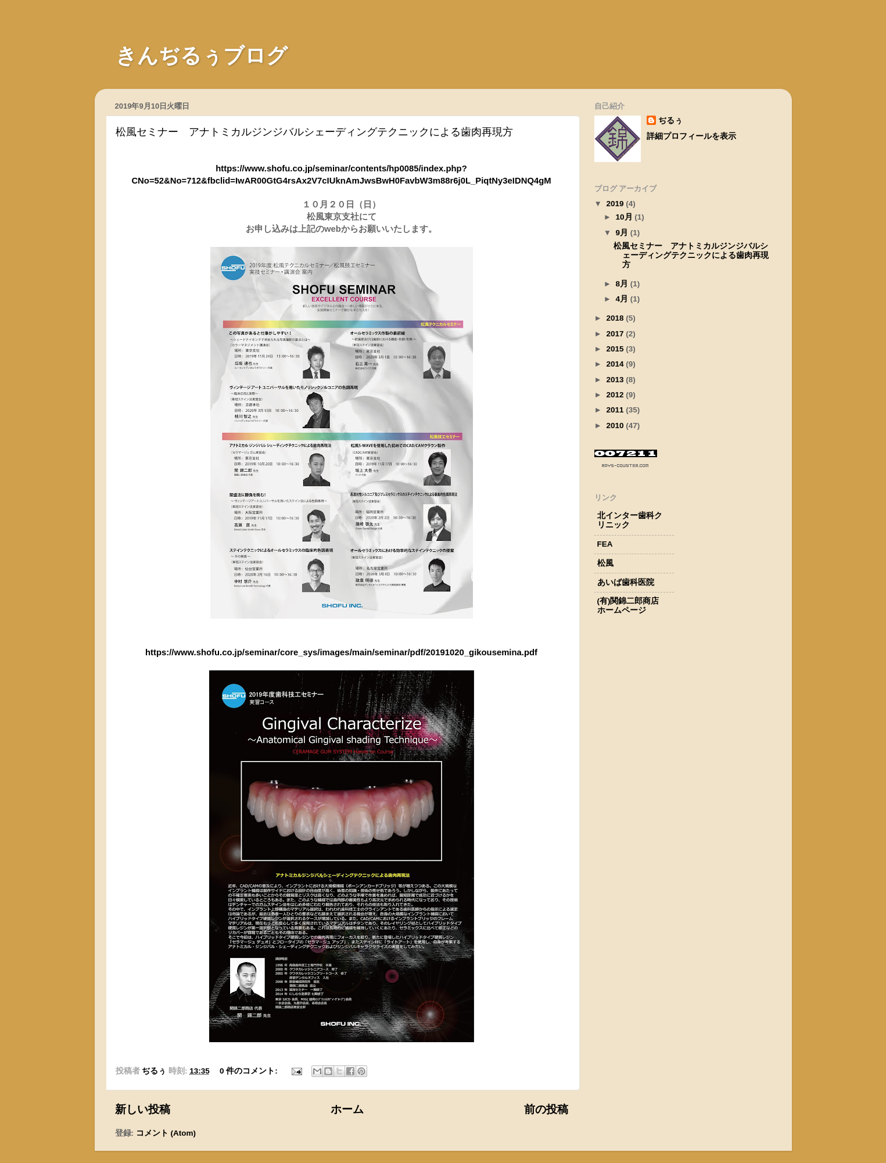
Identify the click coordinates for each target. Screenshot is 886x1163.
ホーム (347, 1109)
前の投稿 (546, 1109)
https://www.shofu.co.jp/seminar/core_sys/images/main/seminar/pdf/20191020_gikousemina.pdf (341, 652)
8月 (623, 283)
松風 (605, 563)
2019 (616, 203)
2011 (616, 409)
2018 (616, 318)
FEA (605, 544)
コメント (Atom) (166, 1133)
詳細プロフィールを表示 (691, 136)
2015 (616, 348)
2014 (616, 364)
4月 (623, 299)
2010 (616, 425)
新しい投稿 (142, 1109)
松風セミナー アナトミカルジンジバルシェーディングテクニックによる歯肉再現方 (314, 132)
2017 (616, 333)
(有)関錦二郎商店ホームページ (628, 606)
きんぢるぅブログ (191, 55)
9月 (623, 232)
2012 (616, 394)
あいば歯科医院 (625, 582)
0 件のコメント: (250, 1071)
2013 (616, 379)
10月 (625, 217)
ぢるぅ (670, 120)
